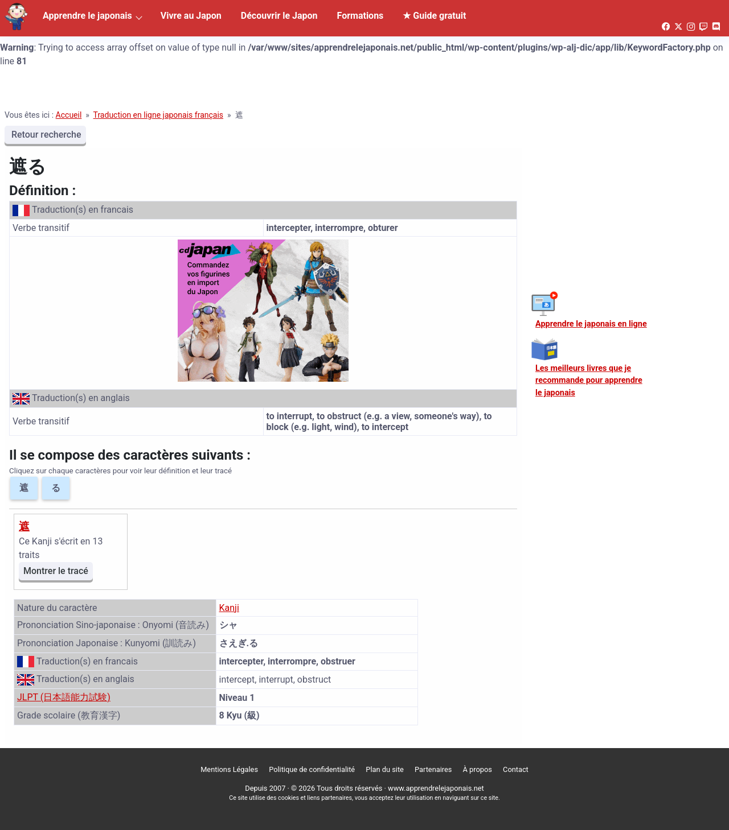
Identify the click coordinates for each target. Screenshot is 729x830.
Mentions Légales (229, 769)
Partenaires (433, 769)
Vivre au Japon (191, 15)
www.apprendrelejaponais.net (436, 788)
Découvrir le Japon (279, 15)
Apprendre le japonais (87, 15)
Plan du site (385, 769)
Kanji (229, 607)
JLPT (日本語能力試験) (63, 697)
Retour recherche (45, 134)
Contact (516, 769)
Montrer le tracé (55, 570)
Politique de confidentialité (312, 769)
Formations (360, 15)
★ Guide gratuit (434, 15)
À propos (477, 769)
